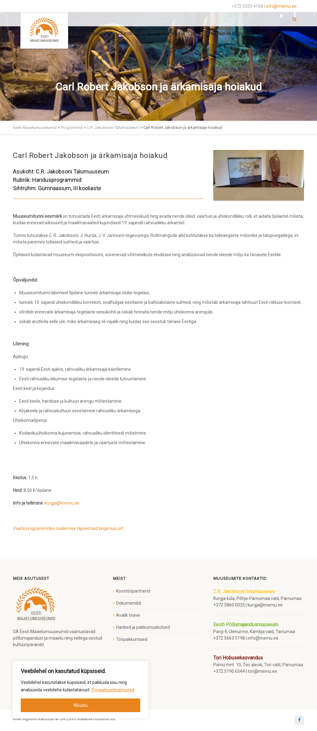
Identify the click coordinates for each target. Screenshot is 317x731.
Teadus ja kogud (231, 33)
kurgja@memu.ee (62, 503)
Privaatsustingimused (113, 689)
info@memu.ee (281, 6)
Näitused (99, 33)
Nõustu (81, 705)
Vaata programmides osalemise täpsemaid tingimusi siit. (68, 528)
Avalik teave (128, 615)
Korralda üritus (181, 33)
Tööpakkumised (131, 639)
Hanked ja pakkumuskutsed (143, 627)
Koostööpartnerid (133, 591)
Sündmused (136, 33)
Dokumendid (128, 603)
